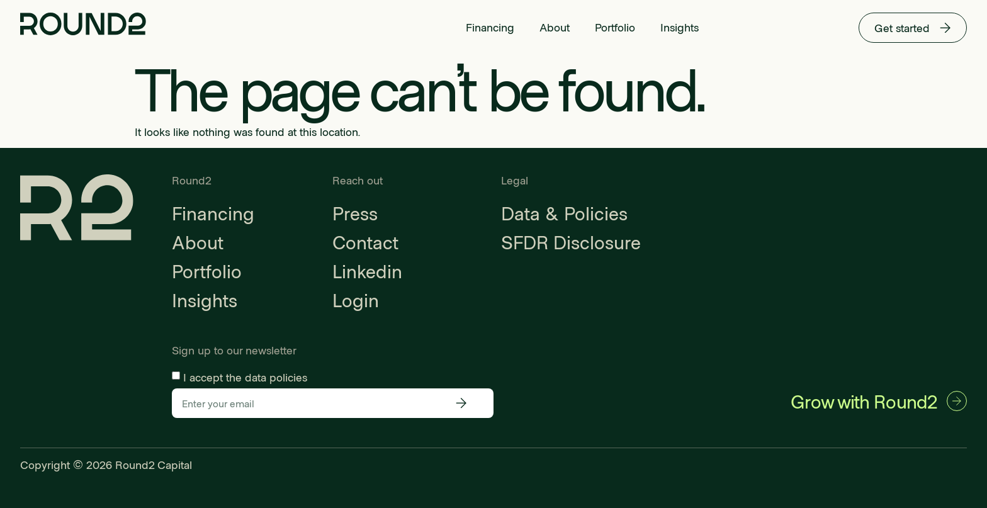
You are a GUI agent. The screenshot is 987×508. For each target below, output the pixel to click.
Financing (490, 27)
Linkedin (367, 270)
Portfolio (615, 27)
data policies (276, 376)
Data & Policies (564, 212)
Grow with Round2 (864, 401)
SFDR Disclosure (571, 241)
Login (355, 299)
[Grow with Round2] (957, 401)
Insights (679, 27)
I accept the (245, 376)
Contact (365, 241)
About (554, 27)
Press (355, 212)
